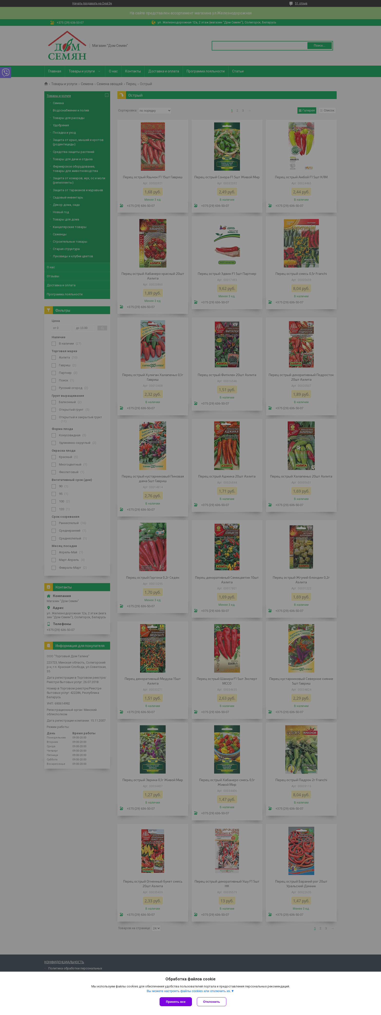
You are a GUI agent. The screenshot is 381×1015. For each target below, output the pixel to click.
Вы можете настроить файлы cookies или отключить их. (189, 991)
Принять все (176, 1002)
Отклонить (211, 1002)
